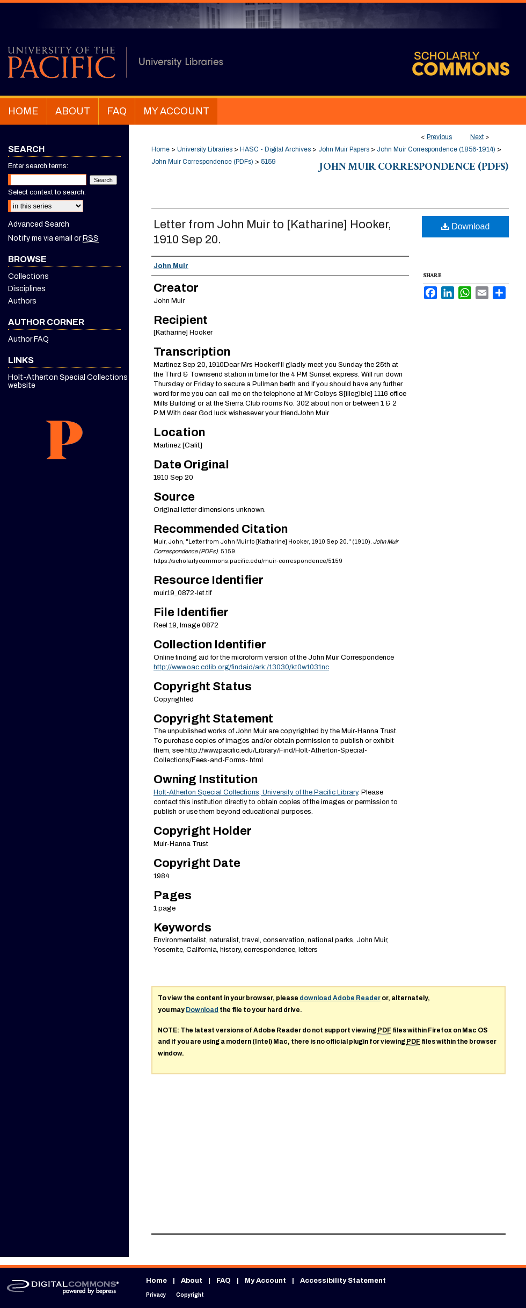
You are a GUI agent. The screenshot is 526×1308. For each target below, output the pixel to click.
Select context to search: (47, 192)
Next (477, 137)
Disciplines (27, 289)
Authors (22, 301)
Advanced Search (38, 224)
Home (160, 149)
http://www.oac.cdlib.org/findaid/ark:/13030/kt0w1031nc (241, 667)
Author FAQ (28, 339)
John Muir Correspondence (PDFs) (202, 161)
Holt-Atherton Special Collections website (68, 381)
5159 (268, 161)
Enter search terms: (38, 166)
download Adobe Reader (340, 998)
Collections (28, 276)
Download (465, 226)
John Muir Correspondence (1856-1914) (436, 149)
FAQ (223, 1280)
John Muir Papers (343, 149)
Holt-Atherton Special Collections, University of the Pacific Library (256, 792)
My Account (265, 1280)
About (191, 1280)
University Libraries (204, 149)
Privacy (156, 1295)
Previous (439, 137)
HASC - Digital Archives (275, 149)
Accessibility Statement (343, 1280)
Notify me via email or (53, 238)
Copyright (190, 1295)
